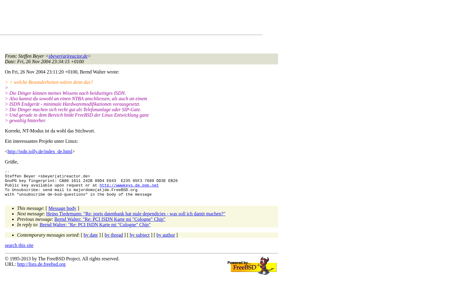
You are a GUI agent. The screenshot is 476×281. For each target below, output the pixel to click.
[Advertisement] (115, 18)
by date (91, 240)
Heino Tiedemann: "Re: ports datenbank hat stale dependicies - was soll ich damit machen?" (135, 219)
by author (165, 240)
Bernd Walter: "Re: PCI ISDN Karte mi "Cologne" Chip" (109, 224)
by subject (140, 240)
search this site (19, 250)
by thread (114, 240)
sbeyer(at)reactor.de (68, 56)
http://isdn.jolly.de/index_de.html (40, 151)
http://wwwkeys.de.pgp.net (129, 188)
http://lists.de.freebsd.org (41, 269)
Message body (62, 213)
